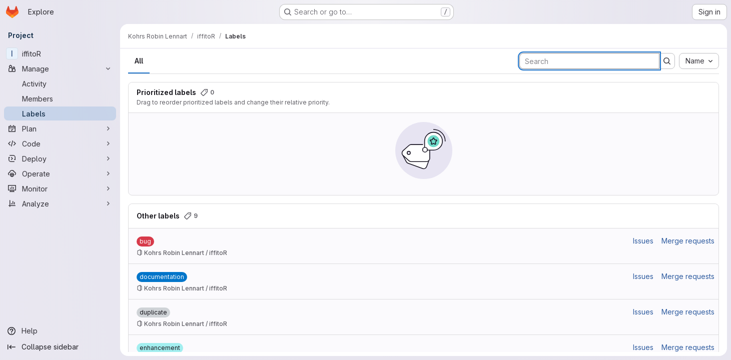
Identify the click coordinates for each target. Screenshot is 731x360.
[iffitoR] (60, 53)
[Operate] (60, 173)
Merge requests (687, 240)
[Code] (60, 143)
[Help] (60, 331)
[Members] (60, 99)
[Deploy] (60, 159)
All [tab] (139, 60)
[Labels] (60, 113)
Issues (643, 240)
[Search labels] (589, 61)
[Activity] (60, 83)
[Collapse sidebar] (60, 347)
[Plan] (60, 129)
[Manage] (60, 69)
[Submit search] (667, 61)
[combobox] (699, 61)
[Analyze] (60, 203)
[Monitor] (60, 189)
